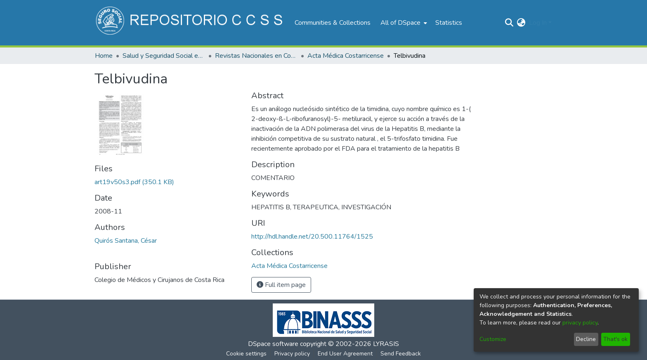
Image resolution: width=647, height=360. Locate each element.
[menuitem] (403, 22)
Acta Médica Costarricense (345, 55)
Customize (492, 339)
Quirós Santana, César (125, 240)
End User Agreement (345, 354)
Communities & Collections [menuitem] (333, 22)
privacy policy (579, 323)
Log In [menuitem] (538, 22)
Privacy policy (292, 354)
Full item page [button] (281, 284)
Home (104, 55)
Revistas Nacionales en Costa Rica (256, 55)
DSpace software (273, 343)
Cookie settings (246, 354)
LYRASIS (386, 343)
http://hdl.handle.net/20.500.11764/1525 (312, 236)
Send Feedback (400, 354)
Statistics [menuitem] (448, 22)
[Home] (190, 22)
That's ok (615, 339)
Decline (586, 339)
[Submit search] (509, 23)
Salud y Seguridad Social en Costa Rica (164, 55)
